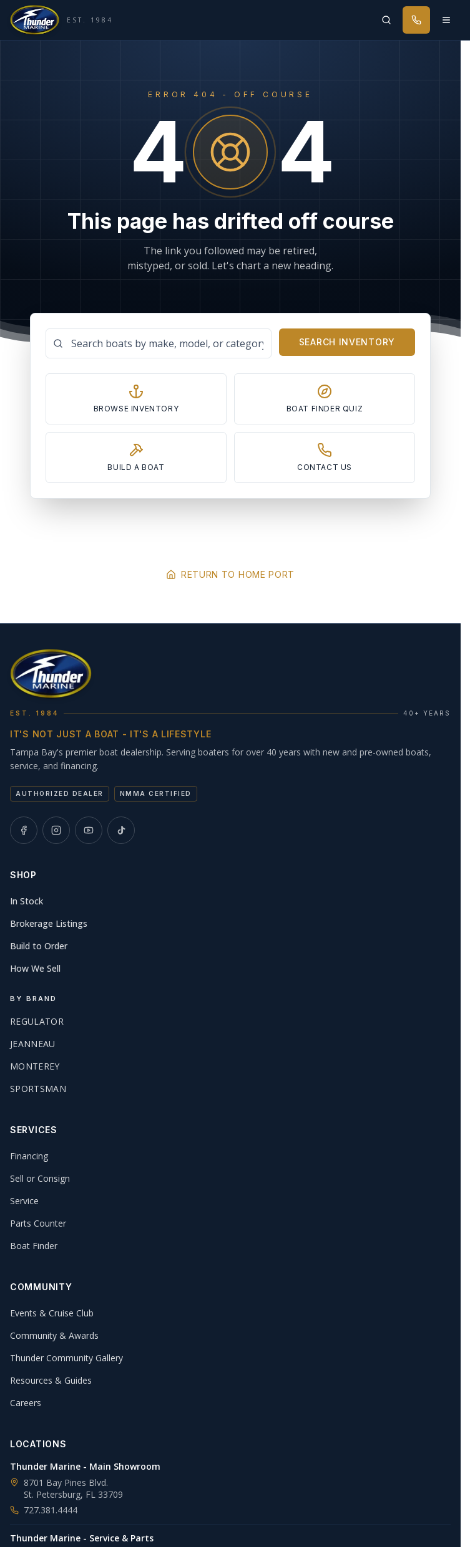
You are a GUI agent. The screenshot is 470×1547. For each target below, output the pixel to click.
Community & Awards (54, 1335)
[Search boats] (159, 343)
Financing (29, 1156)
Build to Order (38, 946)
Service (24, 1201)
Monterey (35, 1066)
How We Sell (35, 968)
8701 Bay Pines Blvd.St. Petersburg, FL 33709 (73, 1488)
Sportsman (38, 1088)
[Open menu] (446, 20)
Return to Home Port (230, 574)
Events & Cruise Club (52, 1313)
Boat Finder (33, 1246)
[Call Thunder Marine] (416, 20)
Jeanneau (33, 1044)
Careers (25, 1403)
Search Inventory (347, 342)
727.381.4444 (43, 1510)
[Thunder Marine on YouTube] (88, 830)
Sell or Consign (40, 1178)
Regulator (37, 1021)
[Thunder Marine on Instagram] (56, 830)
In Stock (26, 901)
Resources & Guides (51, 1380)
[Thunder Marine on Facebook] (23, 830)
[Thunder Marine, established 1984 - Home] (61, 20)
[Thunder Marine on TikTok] (121, 830)
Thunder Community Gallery (66, 1358)
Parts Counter (38, 1223)
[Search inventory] (386, 20)
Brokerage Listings (48, 923)
